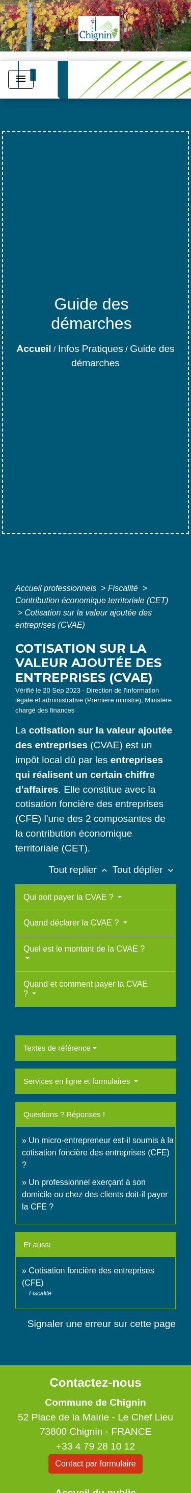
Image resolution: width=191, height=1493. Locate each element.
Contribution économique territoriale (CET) (92, 600)
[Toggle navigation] (21, 79)
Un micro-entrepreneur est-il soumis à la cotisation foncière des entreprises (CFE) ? (98, 1152)
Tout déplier (144, 869)
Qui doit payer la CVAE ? (69, 897)
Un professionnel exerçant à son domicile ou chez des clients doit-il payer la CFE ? (95, 1194)
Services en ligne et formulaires (77, 1081)
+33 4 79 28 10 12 (95, 1446)
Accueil (33, 348)
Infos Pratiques (90, 348)
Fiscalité (124, 588)
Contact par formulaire (95, 1463)
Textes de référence (57, 1048)
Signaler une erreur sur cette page (102, 1323)
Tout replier (80, 869)
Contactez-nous (95, 1382)
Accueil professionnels (57, 588)
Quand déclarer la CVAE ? (72, 922)
